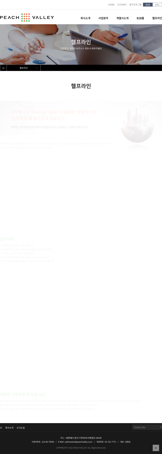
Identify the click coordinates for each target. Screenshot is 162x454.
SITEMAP (121, 4)
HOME (111, 4)
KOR (148, 4)
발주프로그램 (135, 4)
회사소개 (85, 18)
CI (1, 427)
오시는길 (21, 427)
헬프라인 (157, 18)
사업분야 (103, 18)
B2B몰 (140, 18)
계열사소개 (122, 18)
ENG (157, 4)
